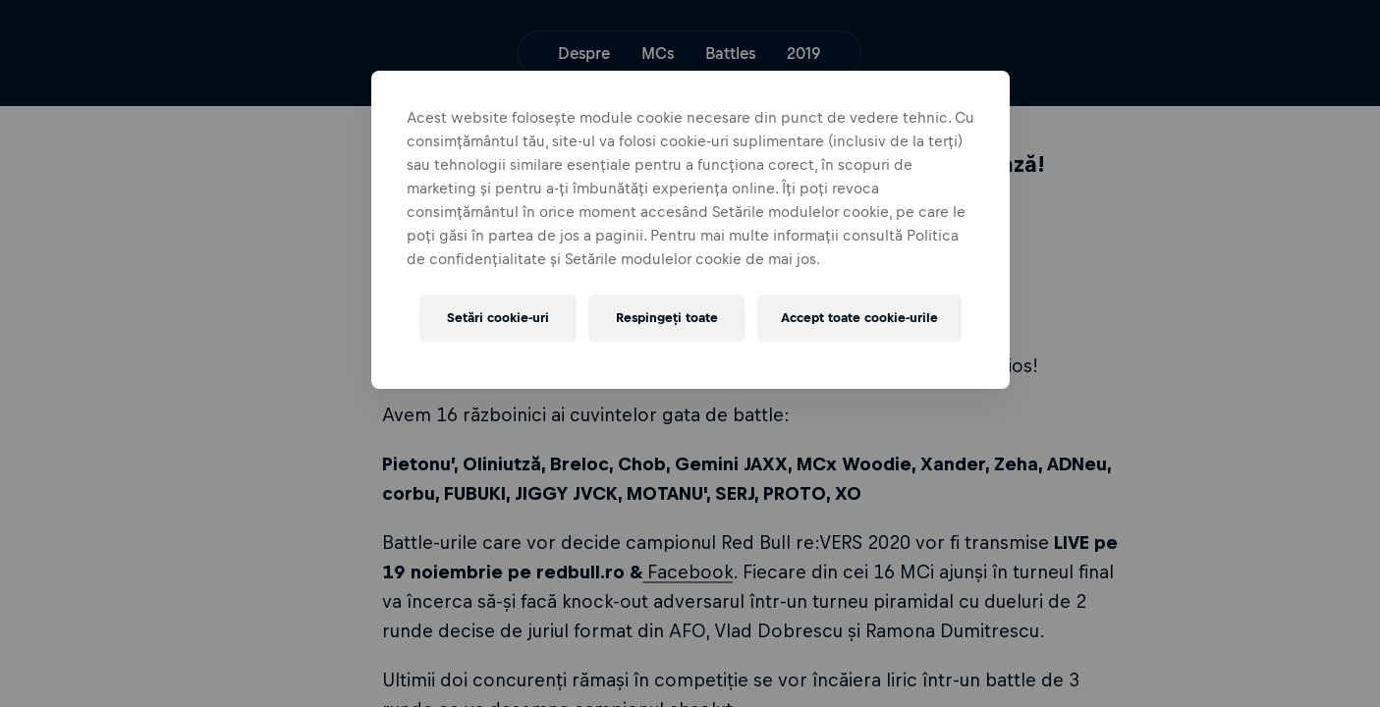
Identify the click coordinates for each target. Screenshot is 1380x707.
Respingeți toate (667, 317)
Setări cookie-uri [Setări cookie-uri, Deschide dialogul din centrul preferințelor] (498, 317)
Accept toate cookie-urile (859, 317)
